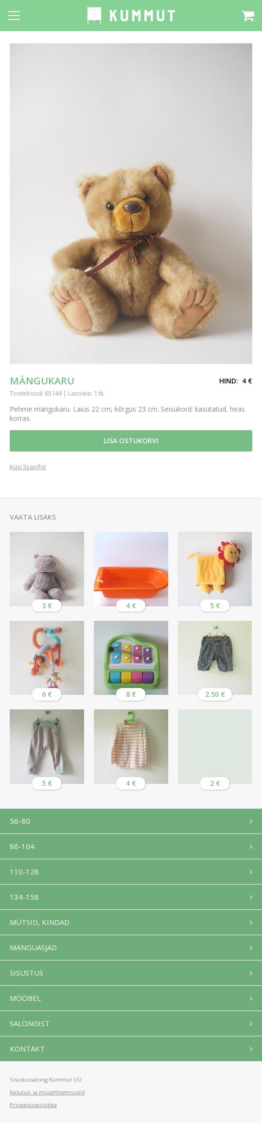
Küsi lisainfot (28, 467)
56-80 (20, 821)
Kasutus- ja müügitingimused (47, 1092)
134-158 (24, 897)
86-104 (22, 846)
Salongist (30, 1023)
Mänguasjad (33, 947)
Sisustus (26, 973)
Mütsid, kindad (40, 922)
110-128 (24, 871)
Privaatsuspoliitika (33, 1104)
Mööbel (25, 998)
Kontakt (27, 1048)
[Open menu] (14, 15)
